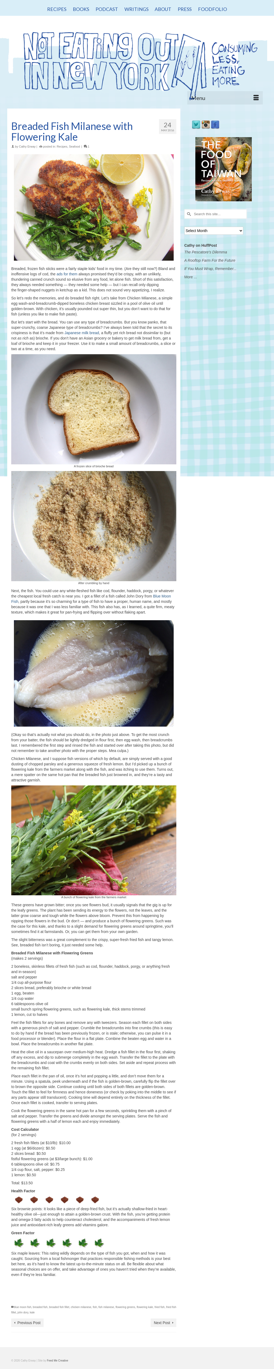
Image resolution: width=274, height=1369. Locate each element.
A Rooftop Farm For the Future (209, 260)
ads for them (66, 274)
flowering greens (125, 1307)
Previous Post (28, 1323)
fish (95, 1307)
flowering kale (145, 1307)
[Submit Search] (188, 214)
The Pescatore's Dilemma (205, 252)
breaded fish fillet (59, 1307)
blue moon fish (22, 1307)
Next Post (162, 1323)
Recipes (62, 146)
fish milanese (106, 1307)
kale (32, 1312)
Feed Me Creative (57, 1360)
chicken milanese (81, 1307)
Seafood (74, 146)
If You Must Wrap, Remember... (210, 269)
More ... (190, 277)
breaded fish (40, 1307)
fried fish (159, 1307)
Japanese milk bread (81, 333)
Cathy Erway (27, 146)
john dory (22, 1312)
